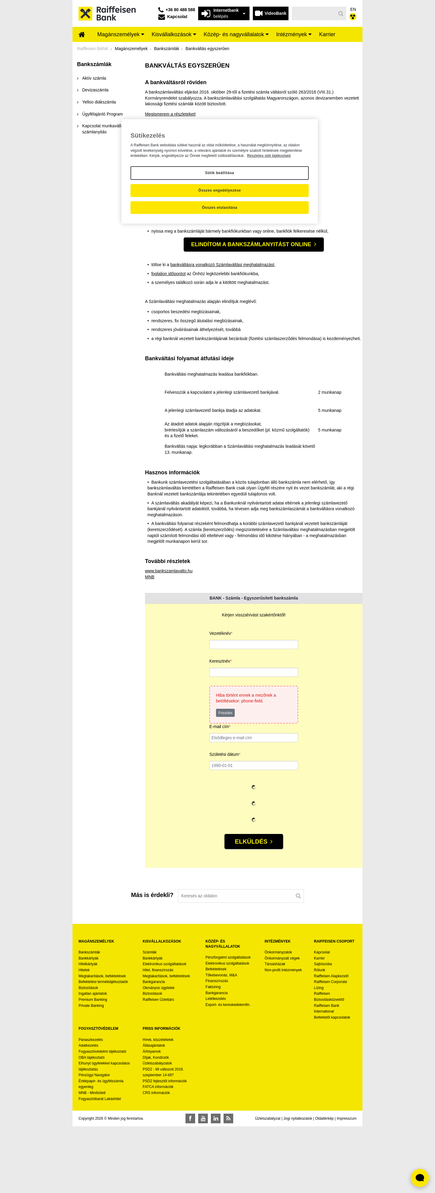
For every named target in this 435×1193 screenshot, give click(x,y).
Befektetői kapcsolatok (332, 1084)
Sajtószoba (323, 1031)
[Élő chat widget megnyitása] (420, 1178)
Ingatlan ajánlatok (93, 1060)
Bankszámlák (89, 1019)
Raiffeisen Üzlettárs (158, 1066)
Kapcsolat (322, 1019)
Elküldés (251, 908)
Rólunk (319, 1036)
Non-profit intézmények (283, 1036)
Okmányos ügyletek (158, 1054)
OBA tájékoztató (92, 1124)
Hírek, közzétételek (158, 1106)
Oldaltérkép (324, 1185)
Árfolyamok (152, 1118)
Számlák (149, 1019)
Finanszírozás (216, 1047)
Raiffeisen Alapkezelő (331, 1042)
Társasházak (275, 1031)
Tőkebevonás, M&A (221, 1041)
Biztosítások (88, 1054)
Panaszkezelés (91, 1106)
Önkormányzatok (278, 1019)
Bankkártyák (88, 1025)
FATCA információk (158, 1153)
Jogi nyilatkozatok (297, 1185)
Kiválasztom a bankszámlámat (173, 287)
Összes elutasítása (219, 207)
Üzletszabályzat (267, 1185)
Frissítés (225, 779)
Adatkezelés (88, 1112)
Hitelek (84, 1036)
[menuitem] (81, 35)
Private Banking (91, 1072)
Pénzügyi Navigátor (94, 1142)
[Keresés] (314, 13)
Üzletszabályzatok (157, 1130)
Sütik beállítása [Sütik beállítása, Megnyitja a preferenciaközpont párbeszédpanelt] (219, 173)
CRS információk (156, 1159)
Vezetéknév (220, 700)
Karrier (319, 1025)
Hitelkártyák (88, 1031)
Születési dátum (224, 822)
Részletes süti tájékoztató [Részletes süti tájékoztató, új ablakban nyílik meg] (269, 156)
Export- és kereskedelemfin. (227, 1071)
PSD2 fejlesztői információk (165, 1147)
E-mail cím (219, 794)
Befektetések (215, 1036)
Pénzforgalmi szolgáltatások (227, 1024)
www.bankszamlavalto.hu (168, 637)
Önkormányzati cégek (282, 1025)
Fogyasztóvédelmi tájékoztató (102, 1118)
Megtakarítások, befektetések (102, 1042)
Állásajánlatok (154, 1112)
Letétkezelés (215, 1065)
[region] (219, 171)
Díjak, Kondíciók (156, 1124)
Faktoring (213, 1053)
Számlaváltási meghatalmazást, (248, 231)
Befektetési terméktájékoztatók (103, 1048)
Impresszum (346, 1185)
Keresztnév (220, 728)
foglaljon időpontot (169, 240)
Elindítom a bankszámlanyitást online (251, 311)
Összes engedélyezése (219, 190)
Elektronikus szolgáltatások (164, 1031)
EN (353, 9)
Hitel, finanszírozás (158, 1036)
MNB (149, 643)
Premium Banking (93, 1066)
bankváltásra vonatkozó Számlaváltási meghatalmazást (222, 331)
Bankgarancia (154, 1048)
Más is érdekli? (152, 961)
